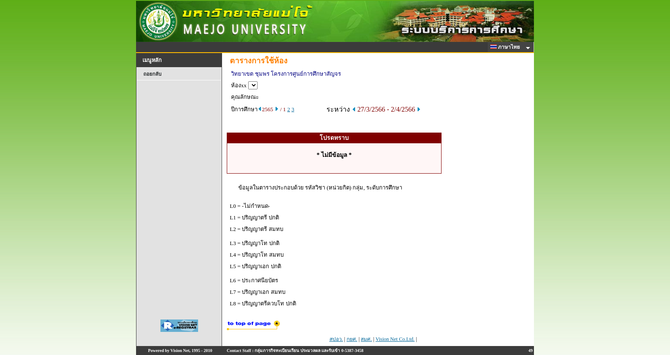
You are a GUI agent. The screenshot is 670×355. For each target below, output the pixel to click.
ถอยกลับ (152, 74)
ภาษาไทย (506, 47)
